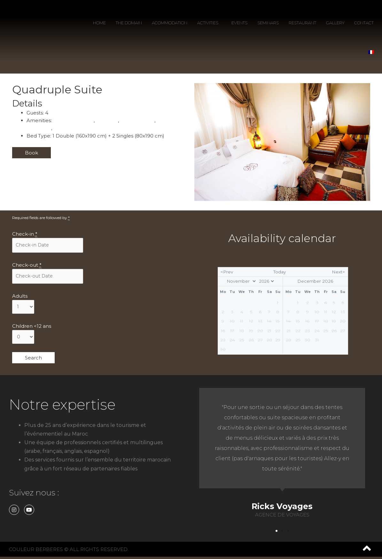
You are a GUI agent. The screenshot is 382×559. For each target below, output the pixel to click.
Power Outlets (140, 120)
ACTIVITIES (209, 23)
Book (31, 153)
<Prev (227, 273)
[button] (276, 533)
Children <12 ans (31, 328)
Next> (338, 273)
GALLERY (335, 22)
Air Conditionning (74, 120)
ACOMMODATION (169, 22)
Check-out (27, 265)
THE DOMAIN (129, 22)
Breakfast (108, 120)
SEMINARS (268, 22)
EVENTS (239, 22)
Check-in (24, 234)
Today (279, 273)
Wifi (58, 128)
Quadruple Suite (57, 89)
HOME (99, 22)
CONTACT (364, 22)
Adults (19, 297)
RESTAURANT (302, 22)
